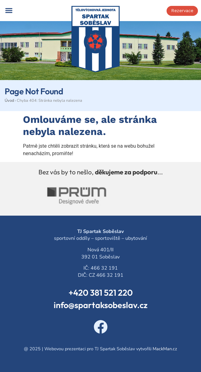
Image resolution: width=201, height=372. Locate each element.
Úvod (9, 100)
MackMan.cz (165, 349)
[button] (9, 10)
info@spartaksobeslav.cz (101, 305)
